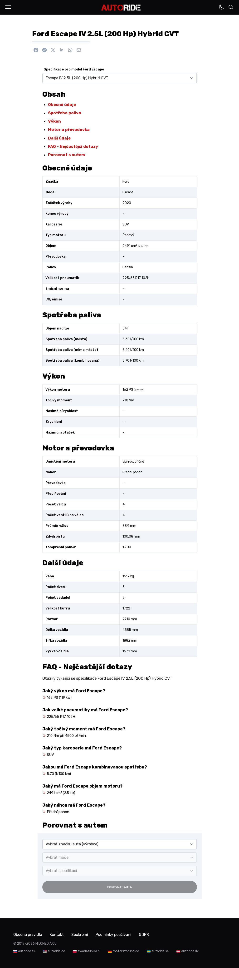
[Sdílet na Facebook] (36, 50)
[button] (8, 7)
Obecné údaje (62, 104)
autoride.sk (26, 951)
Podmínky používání (113, 934)
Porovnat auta (119, 887)
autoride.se (160, 951)
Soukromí (79, 934)
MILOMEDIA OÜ (46, 944)
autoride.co (56, 951)
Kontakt (57, 934)
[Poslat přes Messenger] (44, 50)
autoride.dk (190, 951)
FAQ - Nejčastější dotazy (73, 146)
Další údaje (59, 138)
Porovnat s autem (66, 154)
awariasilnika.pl (89, 951)
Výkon (54, 121)
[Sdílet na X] (53, 50)
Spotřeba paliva (64, 112)
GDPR (144, 934)
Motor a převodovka (69, 129)
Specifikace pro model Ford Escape (74, 69)
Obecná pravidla (27, 934)
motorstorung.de (126, 951)
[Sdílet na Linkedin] (61, 50)
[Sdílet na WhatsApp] (70, 50)
